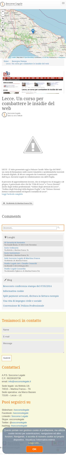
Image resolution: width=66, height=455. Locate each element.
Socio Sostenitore (12, 253)
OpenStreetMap (29, 57)
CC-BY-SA (45, 57)
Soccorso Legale (19, 416)
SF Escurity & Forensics (14, 242)
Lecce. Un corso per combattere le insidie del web (27, 64)
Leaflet (14, 57)
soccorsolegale (21, 410)
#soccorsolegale (19, 426)
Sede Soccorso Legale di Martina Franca (22, 258)
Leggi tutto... (34, 443)
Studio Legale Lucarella (15, 269)
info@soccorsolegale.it (19, 381)
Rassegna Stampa (19, 61)
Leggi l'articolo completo (12, 194)
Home (6, 61)
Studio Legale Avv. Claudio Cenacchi (20, 263)
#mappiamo (61, 57)
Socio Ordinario (11, 248)
